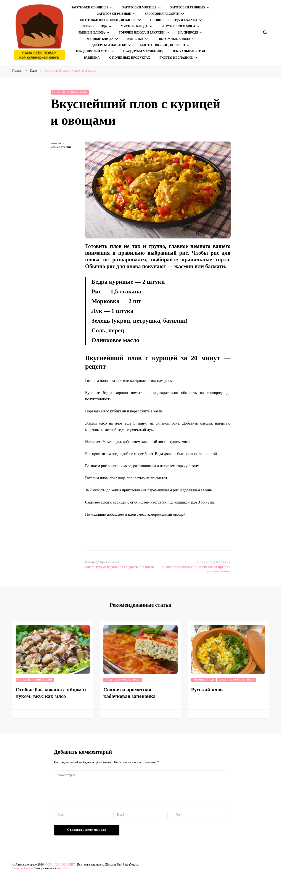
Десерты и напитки (109, 45)
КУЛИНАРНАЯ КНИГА (59, 864)
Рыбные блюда (91, 32)
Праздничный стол (92, 51)
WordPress (63, 868)
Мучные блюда (100, 38)
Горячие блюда (204, 680)
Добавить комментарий (65, 145)
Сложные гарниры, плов (70, 92)
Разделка (92, 57)
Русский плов (207, 689)
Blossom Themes (22, 868)
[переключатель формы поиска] (265, 32)
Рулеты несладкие (176, 57)
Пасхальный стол (189, 51)
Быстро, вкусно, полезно (162, 45)
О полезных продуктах (129, 57)
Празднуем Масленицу (143, 51)
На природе (188, 32)
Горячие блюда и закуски (142, 32)
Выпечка (135, 38)
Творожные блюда (173, 38)
